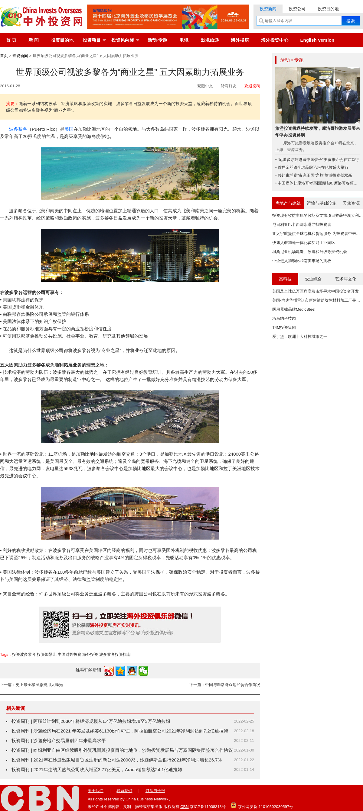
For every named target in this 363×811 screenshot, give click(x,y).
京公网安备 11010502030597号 (262, 805)
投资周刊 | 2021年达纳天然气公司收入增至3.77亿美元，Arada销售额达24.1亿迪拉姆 (96, 769)
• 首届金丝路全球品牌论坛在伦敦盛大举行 (311, 167)
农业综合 (313, 279)
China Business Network (147, 799)
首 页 (11, 40)
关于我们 (95, 790)
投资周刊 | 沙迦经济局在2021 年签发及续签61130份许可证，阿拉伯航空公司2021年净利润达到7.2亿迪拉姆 (119, 730)
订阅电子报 (155, 790)
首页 (4, 55)
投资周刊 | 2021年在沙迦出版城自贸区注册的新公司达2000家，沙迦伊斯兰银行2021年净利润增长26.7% (116, 759)
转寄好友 (229, 86)
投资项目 (92, 40)
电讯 (183, 40)
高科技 (285, 279)
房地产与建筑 (288, 203)
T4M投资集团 (284, 327)
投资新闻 (268, 8)
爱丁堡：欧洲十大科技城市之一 (299, 336)
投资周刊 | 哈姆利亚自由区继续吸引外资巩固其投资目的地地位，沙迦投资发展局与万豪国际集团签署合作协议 (122, 750)
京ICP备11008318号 (208, 806)
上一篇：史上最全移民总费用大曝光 (31, 684)
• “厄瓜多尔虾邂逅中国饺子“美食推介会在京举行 (317, 159)
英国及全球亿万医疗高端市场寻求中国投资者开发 (315, 291)
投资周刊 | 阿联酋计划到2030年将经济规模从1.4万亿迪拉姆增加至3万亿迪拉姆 (90, 721)
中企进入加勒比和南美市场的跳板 (301, 260)
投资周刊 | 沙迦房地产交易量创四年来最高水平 (58, 740)
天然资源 (351, 203)
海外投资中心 (274, 40)
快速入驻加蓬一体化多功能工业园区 (303, 242)
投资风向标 (122, 40)
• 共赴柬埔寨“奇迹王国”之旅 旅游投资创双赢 (313, 175)
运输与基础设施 (321, 203)
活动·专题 (157, 40)
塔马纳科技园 (284, 318)
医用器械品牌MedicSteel (293, 309)
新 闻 (33, 40)
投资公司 (297, 8)
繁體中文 (205, 86)
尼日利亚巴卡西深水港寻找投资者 (301, 224)
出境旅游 (210, 40)
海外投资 (90, 654)
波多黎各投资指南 (115, 654)
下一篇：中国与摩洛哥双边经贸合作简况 (224, 684)
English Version (317, 40)
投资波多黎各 (24, 654)
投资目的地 (328, 8)
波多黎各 (18, 129)
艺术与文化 (345, 279)
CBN (184, 806)
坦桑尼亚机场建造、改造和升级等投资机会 (309, 251)
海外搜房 (240, 40)
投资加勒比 (47, 654)
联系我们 (124, 790)
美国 (69, 129)
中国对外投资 (69, 654)
